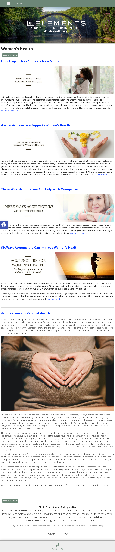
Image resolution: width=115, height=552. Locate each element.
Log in (65, 533)
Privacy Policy (97, 525)
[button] (4, 225)
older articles (10, 55)
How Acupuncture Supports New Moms (30, 61)
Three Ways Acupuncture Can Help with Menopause (39, 189)
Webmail (51, 533)
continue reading (9, 110)
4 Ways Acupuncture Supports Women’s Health (35, 125)
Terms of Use (85, 525)
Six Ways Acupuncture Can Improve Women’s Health (39, 247)
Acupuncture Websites (20, 525)
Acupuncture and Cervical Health (25, 313)
